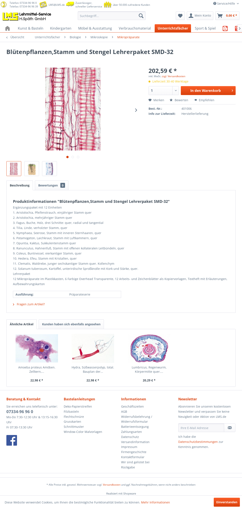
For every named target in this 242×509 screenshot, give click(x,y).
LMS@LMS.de (57, 5)
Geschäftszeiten (132, 406)
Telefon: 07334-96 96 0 (23, 3)
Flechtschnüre (74, 417)
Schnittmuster (74, 427)
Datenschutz (130, 437)
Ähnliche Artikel (21, 324)
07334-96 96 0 (19, 411)
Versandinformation (135, 442)
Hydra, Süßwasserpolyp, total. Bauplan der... (93, 369)
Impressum (129, 447)
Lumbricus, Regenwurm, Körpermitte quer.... (149, 369)
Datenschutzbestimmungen (198, 442)
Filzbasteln (71, 411)
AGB (124, 411)
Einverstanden (226, 502)
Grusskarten (72, 421)
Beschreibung (20, 185)
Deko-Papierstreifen (78, 406)
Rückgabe (128, 467)
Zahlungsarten (131, 432)
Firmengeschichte (133, 452)
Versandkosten (111, 484)
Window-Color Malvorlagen (83, 432)
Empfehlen (204, 100)
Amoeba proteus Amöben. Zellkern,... (36, 369)
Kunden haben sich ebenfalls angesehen (71, 324)
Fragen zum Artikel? (29, 304)
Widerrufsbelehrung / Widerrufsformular (136, 419)
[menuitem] (112, 15)
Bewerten (179, 100)
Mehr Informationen (155, 502)
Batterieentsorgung (135, 427)
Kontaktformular (132, 457)
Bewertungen (51, 185)
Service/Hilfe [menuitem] (224, 3)
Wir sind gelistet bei (135, 462)
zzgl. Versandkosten (173, 76)
